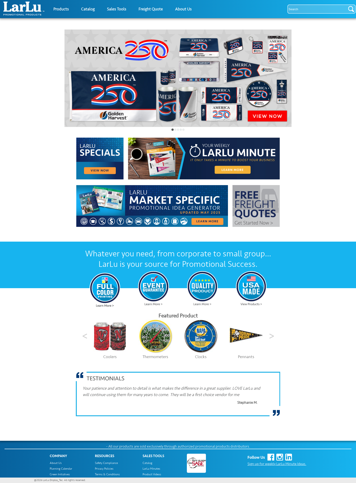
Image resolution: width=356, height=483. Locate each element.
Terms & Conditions (107, 474)
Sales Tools (116, 9)
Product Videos (152, 474)
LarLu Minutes (151, 469)
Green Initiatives (60, 474)
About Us (183, 9)
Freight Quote (150, 9)
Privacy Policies (104, 469)
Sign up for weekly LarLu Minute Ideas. (276, 464)
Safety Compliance (106, 463)
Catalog (88, 9)
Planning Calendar (61, 469)
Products (61, 9)
